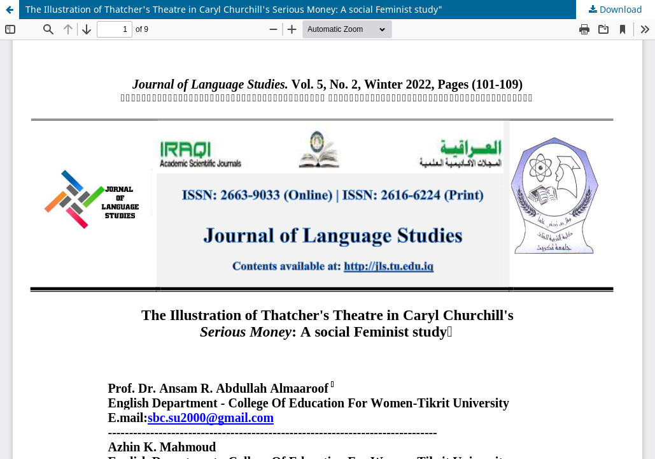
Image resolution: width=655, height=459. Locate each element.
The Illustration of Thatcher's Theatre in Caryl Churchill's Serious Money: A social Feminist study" (233, 9)
